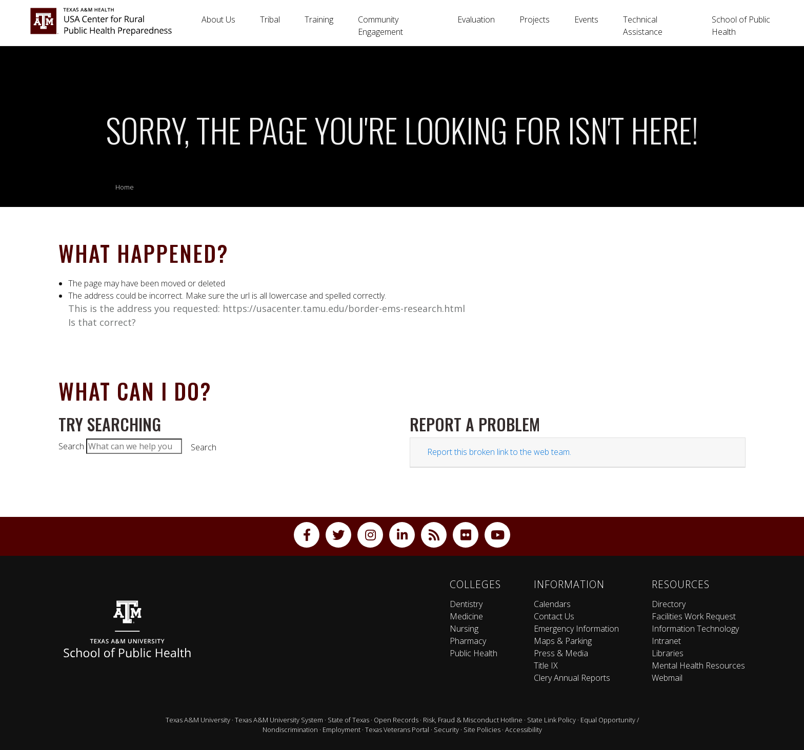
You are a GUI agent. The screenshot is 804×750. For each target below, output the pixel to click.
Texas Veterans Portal (397, 729)
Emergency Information (576, 628)
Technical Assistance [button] (642, 25)
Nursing (464, 628)
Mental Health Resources (698, 665)
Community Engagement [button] (380, 25)
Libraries (668, 653)
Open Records (396, 719)
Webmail (667, 677)
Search (71, 446)
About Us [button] (218, 19)
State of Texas (348, 719)
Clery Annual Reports (572, 677)
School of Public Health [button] (741, 25)
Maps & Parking (563, 641)
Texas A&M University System (279, 719)
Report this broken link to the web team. (499, 451)
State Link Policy (551, 719)
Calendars (552, 604)
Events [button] (586, 19)
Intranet (666, 641)
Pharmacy (468, 641)
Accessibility (523, 729)
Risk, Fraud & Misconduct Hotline (472, 719)
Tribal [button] (270, 19)
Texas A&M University (198, 719)
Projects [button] (534, 19)
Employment (341, 729)
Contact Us (554, 616)
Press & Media (561, 653)
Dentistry (466, 604)
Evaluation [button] (476, 19)
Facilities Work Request (694, 616)
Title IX (546, 665)
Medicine (466, 616)
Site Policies (482, 729)
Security (446, 729)
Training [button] (319, 19)
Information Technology (695, 628)
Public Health (473, 653)
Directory (669, 604)
